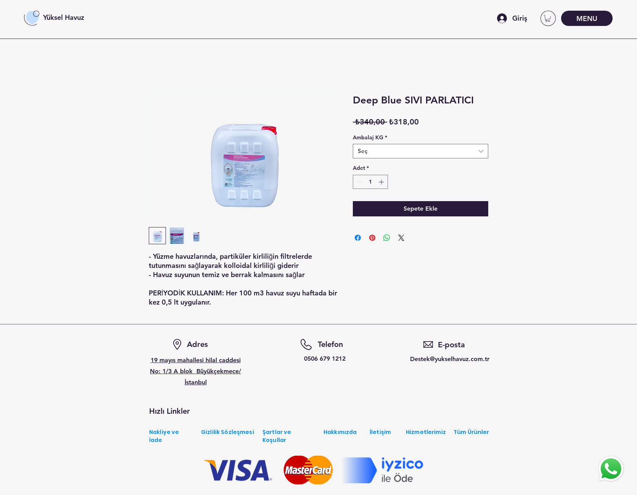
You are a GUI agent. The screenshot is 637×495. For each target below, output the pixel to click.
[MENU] (587, 18)
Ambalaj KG (370, 137)
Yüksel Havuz (63, 17)
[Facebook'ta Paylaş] (357, 237)
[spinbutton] (370, 182)
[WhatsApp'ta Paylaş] (386, 237)
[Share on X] (401, 237)
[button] (548, 18)
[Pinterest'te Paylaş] (372, 237)
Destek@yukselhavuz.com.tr (449, 359)
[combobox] (420, 151)
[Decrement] (359, 182)
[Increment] (382, 182)
